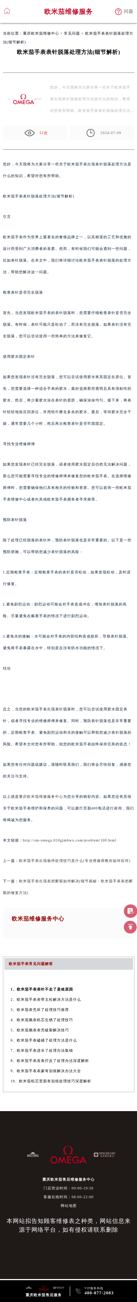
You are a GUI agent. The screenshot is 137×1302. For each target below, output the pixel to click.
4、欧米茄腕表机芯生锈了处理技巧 (42, 1020)
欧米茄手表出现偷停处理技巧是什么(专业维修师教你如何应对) (75, 861)
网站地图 (69, 1206)
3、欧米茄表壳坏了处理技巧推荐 (40, 1010)
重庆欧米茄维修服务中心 (41, 797)
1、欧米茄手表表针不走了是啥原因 (42, 989)
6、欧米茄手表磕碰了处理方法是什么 (44, 1040)
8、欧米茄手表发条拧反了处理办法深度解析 (50, 1061)
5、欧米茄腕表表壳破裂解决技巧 (40, 1030)
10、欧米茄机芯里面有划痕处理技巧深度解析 (51, 1081)
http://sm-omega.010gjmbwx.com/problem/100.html (70, 840)
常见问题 (72, 33)
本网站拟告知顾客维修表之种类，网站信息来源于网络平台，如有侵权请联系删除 (69, 1225)
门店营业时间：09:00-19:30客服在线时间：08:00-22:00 (68, 1192)
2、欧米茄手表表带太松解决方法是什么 (46, 999)
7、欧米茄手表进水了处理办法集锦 (42, 1050)
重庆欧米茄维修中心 (41, 33)
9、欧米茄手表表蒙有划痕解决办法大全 (46, 1071)
